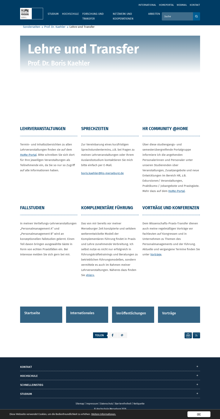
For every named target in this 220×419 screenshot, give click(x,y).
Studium (53, 14)
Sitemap (80, 403)
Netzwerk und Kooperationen (123, 16)
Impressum (92, 403)
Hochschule (70, 14)
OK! (199, 414)
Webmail (182, 4)
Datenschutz (106, 403)
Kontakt (195, 4)
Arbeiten (154, 14)
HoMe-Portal (28, 154)
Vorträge (155, 254)
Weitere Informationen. (104, 414)
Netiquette (139, 403)
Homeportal (166, 4)
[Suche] (177, 16)
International (147, 4)
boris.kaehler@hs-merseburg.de (102, 173)
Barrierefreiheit (123, 403)
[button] (112, 335)
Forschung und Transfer (93, 16)
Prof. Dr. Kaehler (54, 27)
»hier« (90, 275)
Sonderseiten (31, 27)
